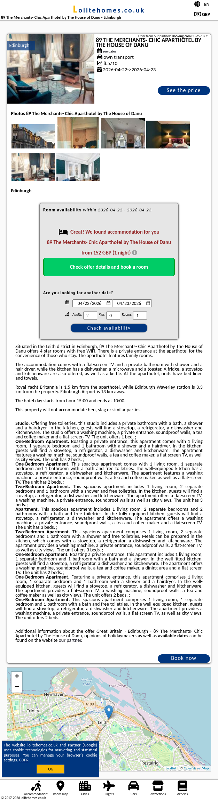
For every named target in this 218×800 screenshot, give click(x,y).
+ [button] (17, 677)
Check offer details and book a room (109, 267)
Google (90, 745)
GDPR (24, 760)
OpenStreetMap (196, 768)
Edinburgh (19, 45)
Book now (183, 658)
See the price (184, 90)
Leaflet (171, 768)
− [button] (17, 687)
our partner (70, 640)
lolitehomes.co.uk (109, 10)
